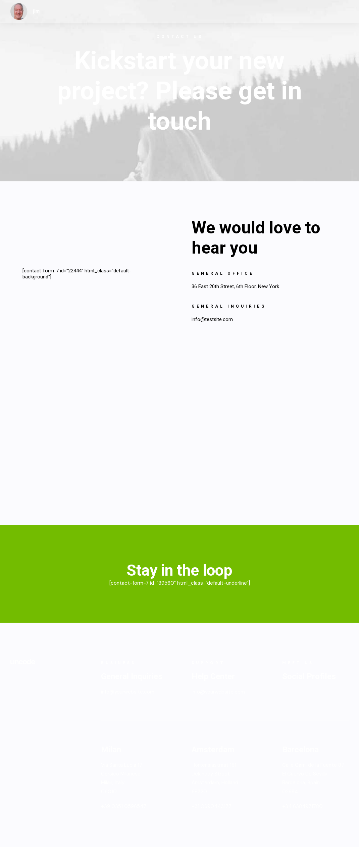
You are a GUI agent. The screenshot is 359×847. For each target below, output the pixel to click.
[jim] (25, 11)
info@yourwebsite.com (127, 691)
